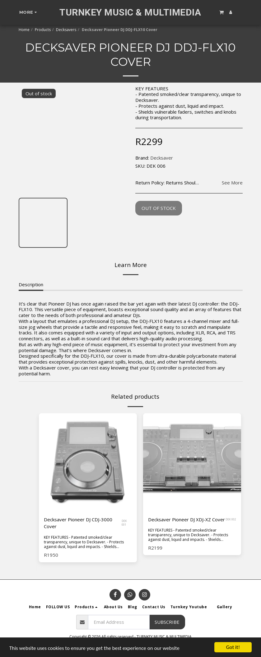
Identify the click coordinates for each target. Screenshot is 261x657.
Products (43, 29)
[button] (221, 12)
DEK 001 (124, 523)
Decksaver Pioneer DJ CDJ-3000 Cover (78, 523)
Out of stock (159, 208)
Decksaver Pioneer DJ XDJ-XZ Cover (186, 519)
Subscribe (167, 622)
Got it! (233, 647)
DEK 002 (231, 519)
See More (232, 183)
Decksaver (161, 158)
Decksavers (66, 29)
